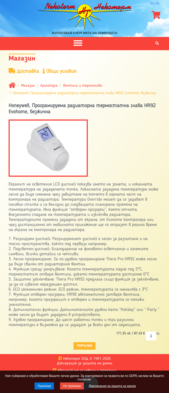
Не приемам (72, 386)
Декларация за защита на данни (112, 386)
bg (152, 4)
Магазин (28, 86)
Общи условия (59, 71)
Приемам (44, 386)
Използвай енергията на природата (84, 33)
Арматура (49, 86)
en (157, 4)
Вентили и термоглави (82, 86)
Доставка (24, 71)
